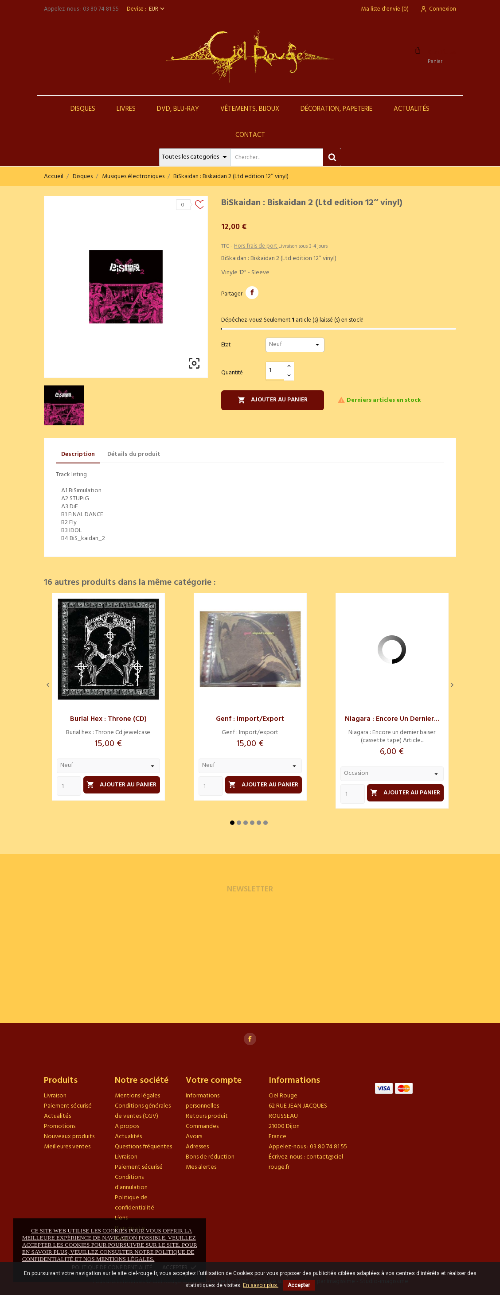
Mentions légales (137, 1096)
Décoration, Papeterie (336, 109)
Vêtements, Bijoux (249, 109)
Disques (82, 109)
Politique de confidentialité (134, 1203)
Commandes (202, 1126)
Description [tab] (78, 454)
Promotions (59, 1126)
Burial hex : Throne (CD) (108, 719)
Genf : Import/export (250, 719)
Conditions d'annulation (131, 1182)
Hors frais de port (256, 246)
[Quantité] (275, 370)
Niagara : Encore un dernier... (392, 719)
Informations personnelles (202, 1101)
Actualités (412, 109)
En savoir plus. (260, 1285)
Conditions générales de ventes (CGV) (143, 1111)
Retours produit (207, 1116)
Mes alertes (201, 1167)
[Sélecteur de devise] (157, 9)
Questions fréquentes (143, 1147)
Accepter (299, 1285)
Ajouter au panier (273, 400)
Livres (126, 109)
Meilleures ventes (67, 1147)
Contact (250, 135)
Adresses (197, 1147)
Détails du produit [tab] (133, 454)
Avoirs (194, 1137)
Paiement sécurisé (68, 1106)
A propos (127, 1126)
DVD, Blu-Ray (178, 109)
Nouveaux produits (69, 1137)
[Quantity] (69, 786)
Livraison (55, 1096)
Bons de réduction (210, 1157)
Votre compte (214, 1080)
